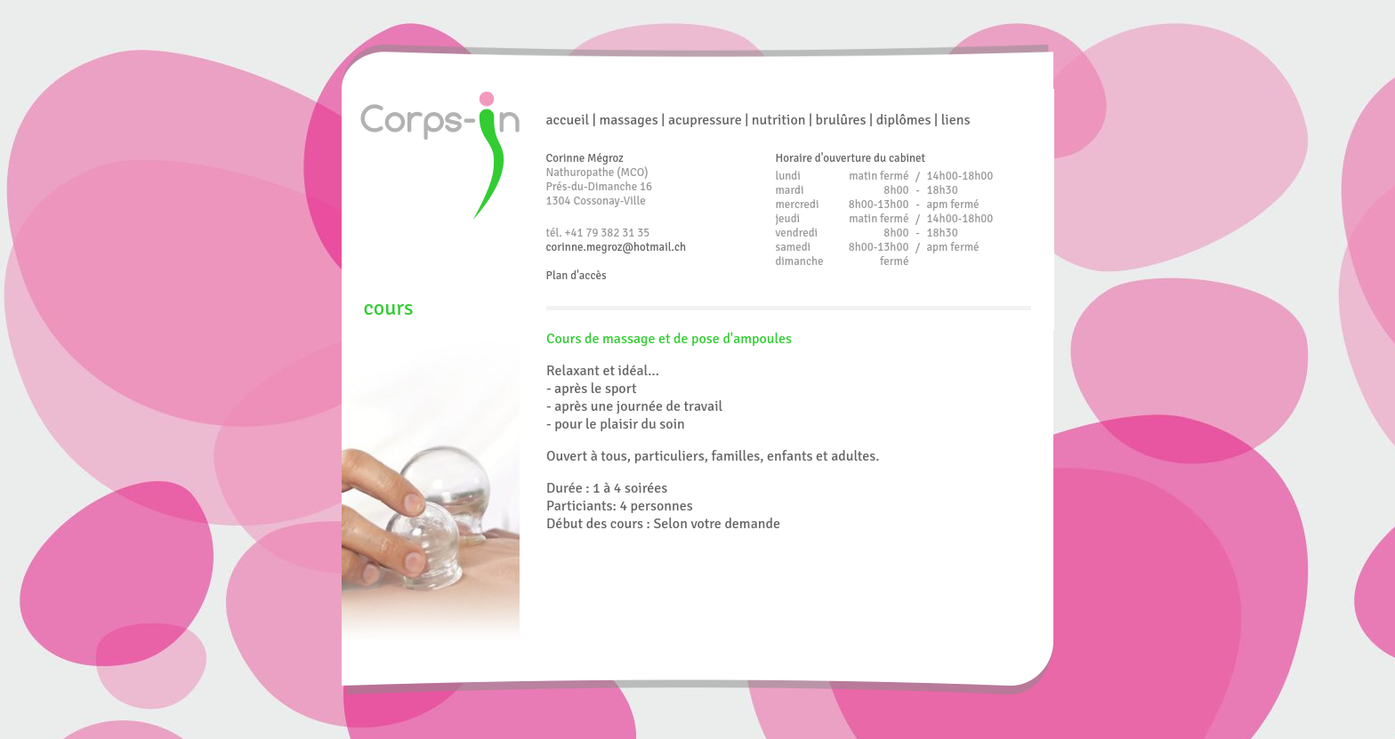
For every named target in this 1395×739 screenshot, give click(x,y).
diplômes (903, 120)
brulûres (841, 120)
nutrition (779, 120)
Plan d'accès (576, 276)
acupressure (705, 120)
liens (956, 120)
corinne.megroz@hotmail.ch (616, 247)
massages (628, 120)
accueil (568, 120)
